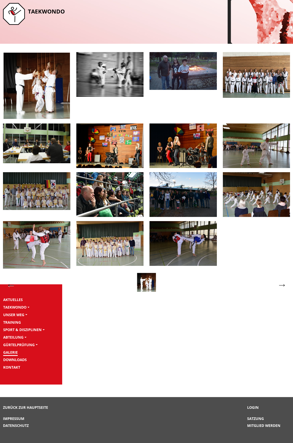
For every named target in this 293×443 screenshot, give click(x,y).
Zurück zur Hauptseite (25, 407)
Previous (11, 285)
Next (282, 285)
